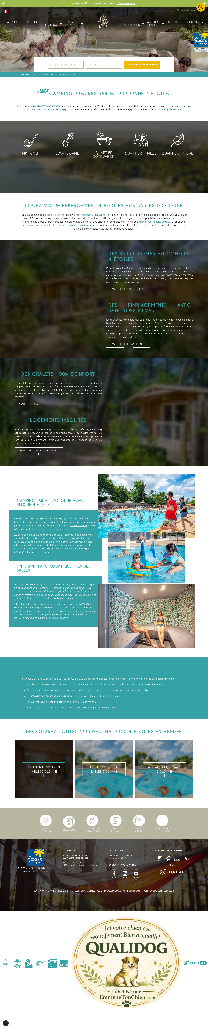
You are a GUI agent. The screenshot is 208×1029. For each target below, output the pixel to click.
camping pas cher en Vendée (122, 684)
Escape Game (67, 153)
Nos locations (132, 23)
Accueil (12, 22)
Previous (3, 3)
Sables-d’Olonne (56, 215)
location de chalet (47, 390)
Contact (193, 22)
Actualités (175, 22)
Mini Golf (30, 153)
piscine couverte (78, 525)
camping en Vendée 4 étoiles (99, 106)
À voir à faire (152, 23)
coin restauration (49, 708)
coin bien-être (50, 611)
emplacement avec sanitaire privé (125, 323)
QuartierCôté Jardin (104, 154)
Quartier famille (141, 153)
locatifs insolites (89, 433)
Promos (32, 22)
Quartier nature (177, 153)
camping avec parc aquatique (48, 519)
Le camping (51, 23)
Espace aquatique (71, 23)
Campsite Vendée (28, 75)
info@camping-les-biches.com (84, 865)
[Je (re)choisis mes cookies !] (6, 1023)
